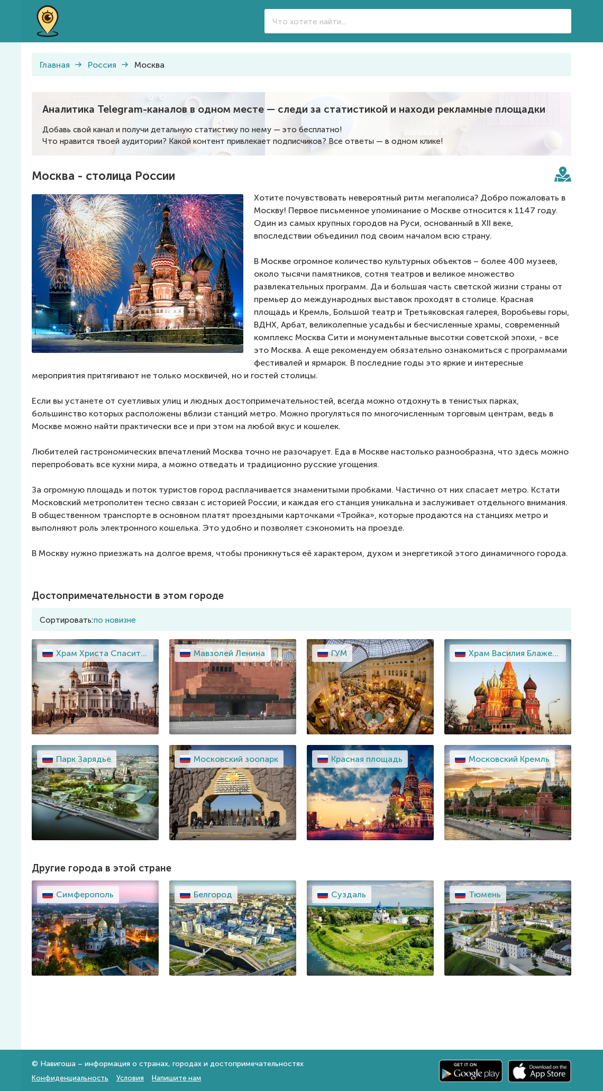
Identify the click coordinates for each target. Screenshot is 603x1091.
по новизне (115, 620)
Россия (102, 65)
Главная (55, 65)
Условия (130, 1078)
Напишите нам (176, 1078)
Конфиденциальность (70, 1078)
